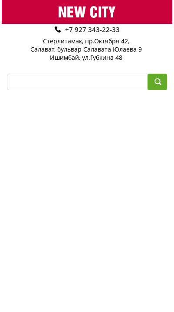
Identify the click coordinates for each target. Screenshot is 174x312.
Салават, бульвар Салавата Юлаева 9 (86, 49)
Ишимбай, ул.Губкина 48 (86, 57)
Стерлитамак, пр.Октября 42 (85, 41)
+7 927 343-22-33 (92, 29)
